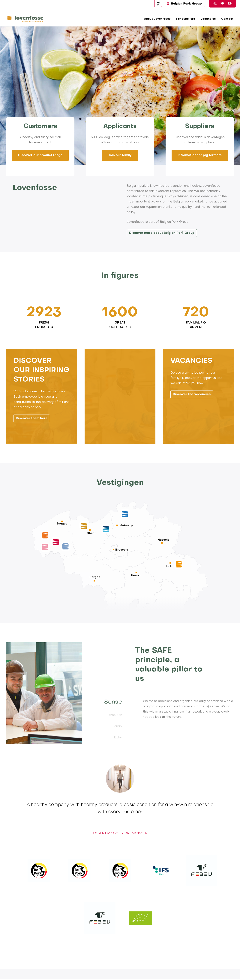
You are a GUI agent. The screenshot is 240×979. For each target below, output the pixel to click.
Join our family (120, 155)
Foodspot (158, 3)
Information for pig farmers (200, 155)
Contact (227, 19)
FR (222, 3)
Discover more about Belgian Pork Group (162, 233)
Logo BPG (184, 3)
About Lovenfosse (157, 19)
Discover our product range (40, 155)
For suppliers (185, 19)
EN (230, 3)
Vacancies (208, 19)
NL (214, 3)
